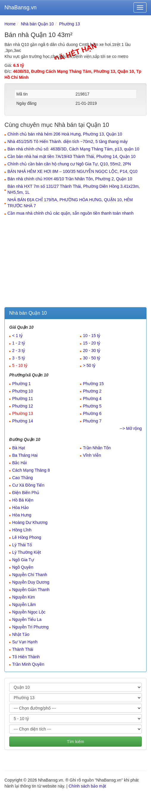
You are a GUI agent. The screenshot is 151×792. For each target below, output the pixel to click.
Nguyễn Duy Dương (30, 582)
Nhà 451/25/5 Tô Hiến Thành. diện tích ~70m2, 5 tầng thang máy (67, 141)
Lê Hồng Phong (26, 537)
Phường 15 (93, 383)
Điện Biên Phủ (25, 492)
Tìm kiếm (75, 741)
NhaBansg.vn (20, 7)
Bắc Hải (19, 462)
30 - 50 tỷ (91, 358)
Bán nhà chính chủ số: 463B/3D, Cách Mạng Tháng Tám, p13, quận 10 (73, 149)
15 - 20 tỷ (91, 343)
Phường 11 (22, 398)
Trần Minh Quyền (28, 664)
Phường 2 (92, 391)
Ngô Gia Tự (23, 559)
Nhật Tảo (20, 634)
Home (9, 23)
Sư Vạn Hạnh (24, 641)
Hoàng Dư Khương (30, 522)
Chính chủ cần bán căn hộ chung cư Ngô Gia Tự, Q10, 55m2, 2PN (69, 164)
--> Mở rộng (131, 428)
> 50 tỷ (89, 365)
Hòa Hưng (21, 515)
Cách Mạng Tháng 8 (31, 470)
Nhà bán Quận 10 (37, 23)
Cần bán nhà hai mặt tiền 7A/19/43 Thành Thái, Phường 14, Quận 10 (71, 156)
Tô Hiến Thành (26, 656)
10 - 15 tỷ (91, 335)
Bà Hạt (18, 447)
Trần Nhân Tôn (97, 447)
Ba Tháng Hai (24, 455)
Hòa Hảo (20, 507)
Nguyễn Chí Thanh (29, 574)
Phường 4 (92, 398)
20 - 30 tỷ (91, 350)
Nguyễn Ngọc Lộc (28, 612)
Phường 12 (22, 406)
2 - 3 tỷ (18, 350)
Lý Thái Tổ (22, 544)
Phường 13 (69, 23)
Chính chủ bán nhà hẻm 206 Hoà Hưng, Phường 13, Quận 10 (64, 134)
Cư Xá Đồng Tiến (28, 485)
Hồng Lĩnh (22, 530)
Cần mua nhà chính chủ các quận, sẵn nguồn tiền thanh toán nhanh (70, 213)
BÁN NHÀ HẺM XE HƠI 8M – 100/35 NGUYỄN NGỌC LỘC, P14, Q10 (72, 171)
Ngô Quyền (22, 567)
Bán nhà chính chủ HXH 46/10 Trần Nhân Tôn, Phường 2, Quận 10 (69, 178)
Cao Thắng (22, 477)
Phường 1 (21, 383)
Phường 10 (22, 391)
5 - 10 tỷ (19, 365)
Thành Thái (22, 649)
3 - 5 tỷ (18, 358)
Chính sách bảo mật (87, 786)
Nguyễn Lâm (24, 604)
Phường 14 (22, 421)
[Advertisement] (75, 262)
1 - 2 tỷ (18, 343)
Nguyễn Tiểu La (27, 619)
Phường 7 (92, 421)
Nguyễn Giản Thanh (30, 589)
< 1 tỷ (17, 335)
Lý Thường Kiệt (26, 552)
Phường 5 (92, 406)
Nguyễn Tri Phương (30, 627)
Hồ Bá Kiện (22, 500)
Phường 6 (92, 413)
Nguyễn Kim (23, 597)
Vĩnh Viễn (92, 455)
